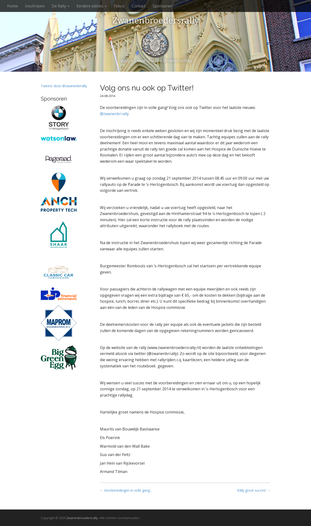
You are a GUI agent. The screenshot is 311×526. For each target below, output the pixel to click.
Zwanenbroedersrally (155, 21)
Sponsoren (162, 6)
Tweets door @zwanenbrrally (64, 86)
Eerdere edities (92, 6)
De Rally (60, 6)
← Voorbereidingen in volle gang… (126, 490)
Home (12, 6)
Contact (138, 6)
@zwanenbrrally (114, 113)
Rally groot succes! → (253, 490)
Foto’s (119, 6)
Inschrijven (35, 6)
